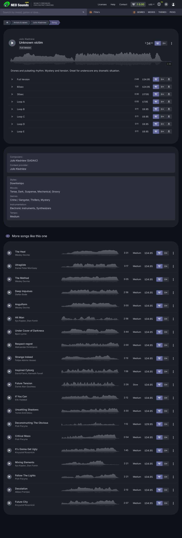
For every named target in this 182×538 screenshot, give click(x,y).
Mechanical (43, 191)
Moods (151, 12)
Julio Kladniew (18, 168)
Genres (141, 12)
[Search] (83, 12)
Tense (13, 191)
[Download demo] (169, 79)
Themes (162, 12)
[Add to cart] (156, 79)
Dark (21, 191)
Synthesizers (43, 208)
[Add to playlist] (162, 79)
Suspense (30, 191)
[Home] (6, 22)
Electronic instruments (22, 208)
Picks (172, 12)
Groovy (56, 191)
